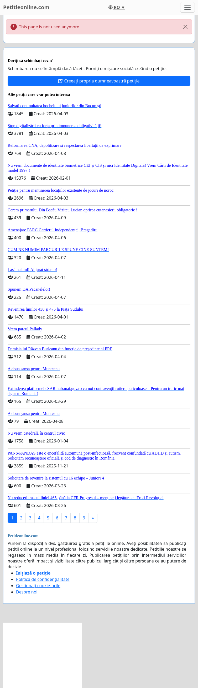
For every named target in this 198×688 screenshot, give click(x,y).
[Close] (185, 26)
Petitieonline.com (26, 7)
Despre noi (26, 592)
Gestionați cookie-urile (38, 585)
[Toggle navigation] (187, 7)
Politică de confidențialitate (43, 579)
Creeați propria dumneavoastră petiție (98, 81)
